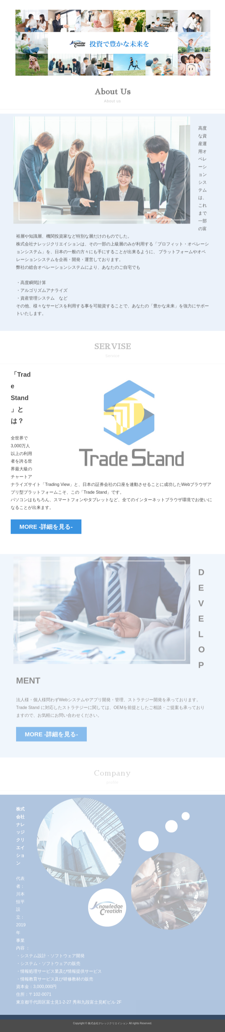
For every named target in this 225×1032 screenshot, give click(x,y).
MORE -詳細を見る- (46, 528)
